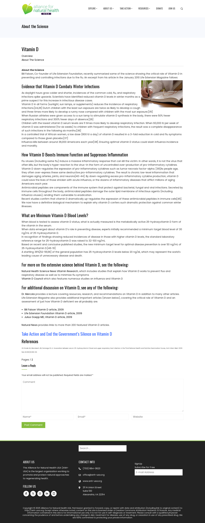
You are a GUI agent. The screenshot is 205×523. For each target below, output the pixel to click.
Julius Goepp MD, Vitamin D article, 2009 (48, 317)
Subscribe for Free (145, 467)
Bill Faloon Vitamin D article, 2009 (44, 309)
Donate (159, 8)
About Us (108, 9)
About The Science (33, 60)
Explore (93, 9)
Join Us (171, 8)
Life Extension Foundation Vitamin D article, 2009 (53, 313)
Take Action (126, 9)
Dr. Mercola (28, 294)
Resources (144, 9)
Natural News (30, 325)
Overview (27, 56)
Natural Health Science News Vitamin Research (50, 271)
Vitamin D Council (32, 278)
